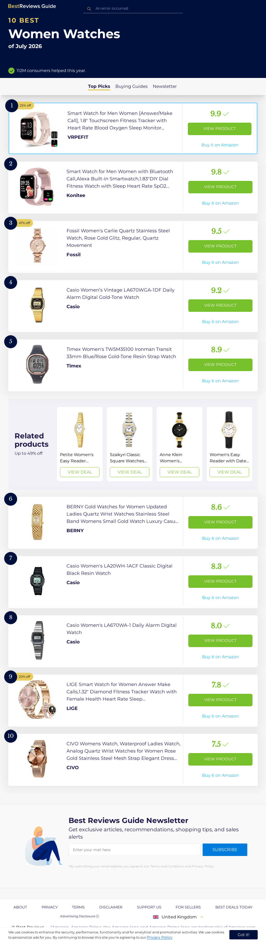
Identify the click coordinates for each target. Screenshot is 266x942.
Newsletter (165, 86)
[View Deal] (80, 444)
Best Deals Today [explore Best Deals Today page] (233, 907)
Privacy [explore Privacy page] (50, 907)
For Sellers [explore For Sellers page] (188, 907)
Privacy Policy (159, 937)
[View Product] (133, 128)
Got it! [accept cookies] (243, 934)
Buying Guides (131, 86)
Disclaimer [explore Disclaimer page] (110, 907)
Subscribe (224, 849)
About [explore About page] (20, 907)
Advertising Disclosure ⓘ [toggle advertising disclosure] (79, 916)
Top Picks (99, 86)
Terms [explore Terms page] (78, 907)
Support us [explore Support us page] (149, 907)
